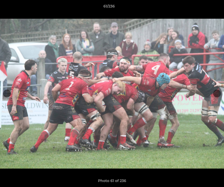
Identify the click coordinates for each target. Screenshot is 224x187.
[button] (202, 7)
